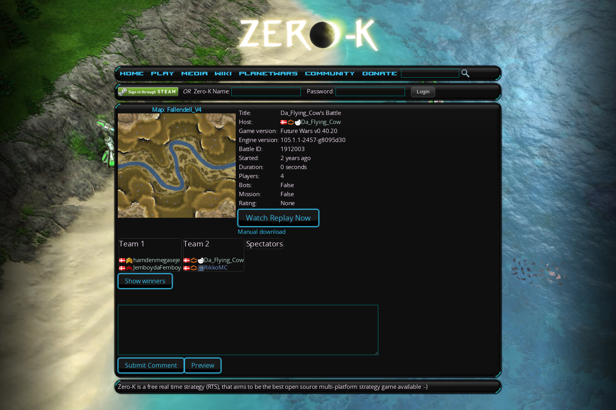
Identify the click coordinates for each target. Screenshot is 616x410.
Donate (379, 73)
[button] (423, 91)
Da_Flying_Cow (321, 122)
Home (132, 73)
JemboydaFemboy (157, 267)
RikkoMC (215, 267)
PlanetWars (268, 73)
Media (194, 73)
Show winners (145, 281)
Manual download (262, 231)
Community (330, 73)
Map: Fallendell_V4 (177, 109)
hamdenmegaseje (156, 260)
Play (162, 73)
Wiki (222, 73)
